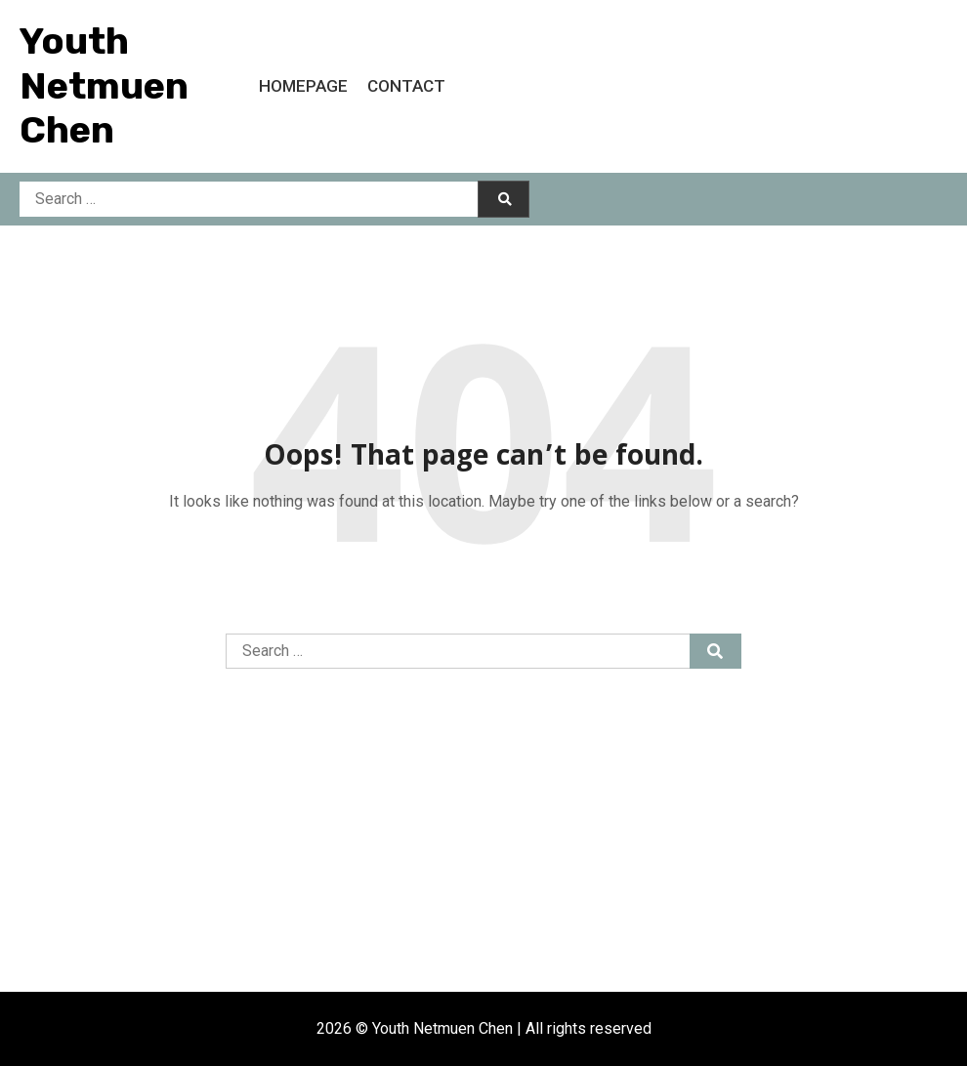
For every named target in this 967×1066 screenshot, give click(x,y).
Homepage (303, 86)
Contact (406, 86)
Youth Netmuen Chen (104, 85)
